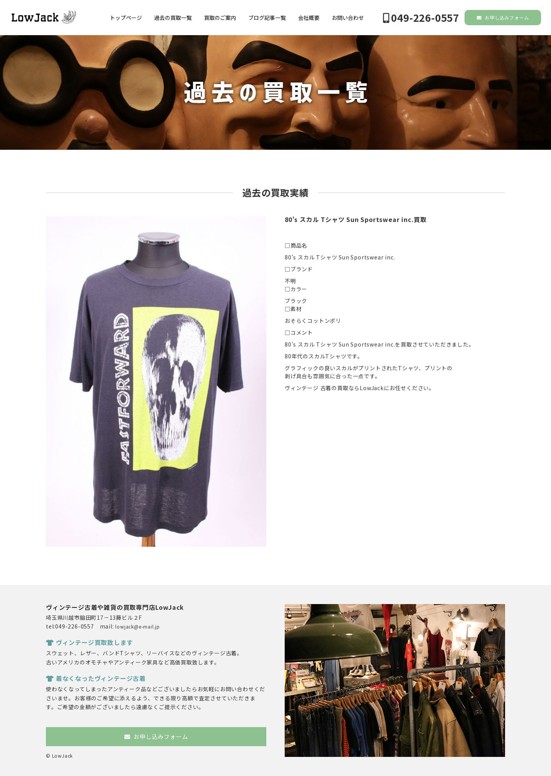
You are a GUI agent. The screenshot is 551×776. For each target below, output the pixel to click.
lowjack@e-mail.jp (137, 626)
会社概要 (309, 17)
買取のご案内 (220, 17)
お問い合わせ (348, 17)
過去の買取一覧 (173, 17)
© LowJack (59, 755)
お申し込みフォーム (503, 17)
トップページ (126, 17)
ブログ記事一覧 (267, 17)
